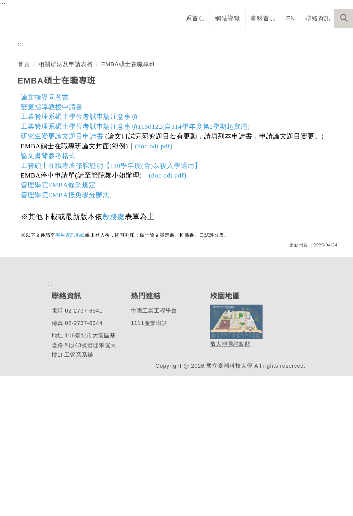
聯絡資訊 (318, 18)
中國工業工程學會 (153, 451)
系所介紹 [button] (144, 36)
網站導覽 (228, 18)
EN (291, 18)
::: (3, 4)
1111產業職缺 (148, 463)
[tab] (178, 141)
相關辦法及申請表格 (65, 197)
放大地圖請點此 (229, 484)
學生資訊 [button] (257, 36)
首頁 (24, 197)
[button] (343, 18)
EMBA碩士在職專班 (127, 197)
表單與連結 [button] (296, 36)
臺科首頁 (263, 18)
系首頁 (195, 18)
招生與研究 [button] (218, 36)
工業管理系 (42, 120)
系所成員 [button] (179, 36)
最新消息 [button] (335, 36)
